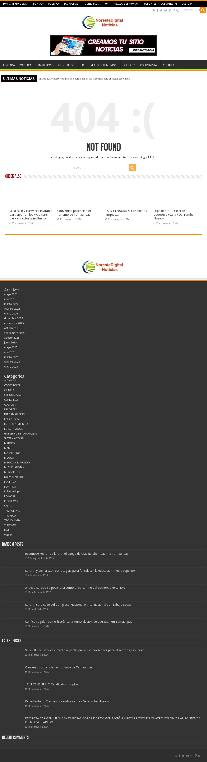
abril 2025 (10, 352)
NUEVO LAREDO (13, 477)
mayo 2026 (10, 294)
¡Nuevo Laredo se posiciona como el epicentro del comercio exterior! (75, 588)
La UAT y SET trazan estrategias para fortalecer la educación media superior (80, 571)
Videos (8, 534)
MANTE (8, 448)
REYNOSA (9, 496)
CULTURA (187, 3)
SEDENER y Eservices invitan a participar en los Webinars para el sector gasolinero (84, 78)
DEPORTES (150, 3)
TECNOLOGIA (12, 520)
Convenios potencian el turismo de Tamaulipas (74, 213)
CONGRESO (11, 399)
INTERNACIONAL (14, 438)
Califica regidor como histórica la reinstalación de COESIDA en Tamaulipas (78, 622)
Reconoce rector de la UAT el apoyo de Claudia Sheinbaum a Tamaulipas (76, 554)
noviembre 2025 (14, 323)
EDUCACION (11, 419)
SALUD (8, 506)
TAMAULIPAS (71, 3)
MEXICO (9, 457)
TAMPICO (10, 515)
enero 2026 (11, 313)
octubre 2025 (12, 328)
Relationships (12, 491)
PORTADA (38, 3)
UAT (107, 3)
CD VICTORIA (12, 385)
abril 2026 (10, 299)
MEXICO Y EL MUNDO (126, 3)
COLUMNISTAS (169, 3)
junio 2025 (10, 342)
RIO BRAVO (11, 501)
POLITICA (53, 3)
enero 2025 (11, 366)
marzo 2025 (11, 357)
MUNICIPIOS (91, 3)
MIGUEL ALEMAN (14, 467)
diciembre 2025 (13, 318)
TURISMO (10, 525)
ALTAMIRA (10, 380)
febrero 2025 (12, 361)
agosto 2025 (11, 337)
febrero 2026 (12, 308)
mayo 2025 (10, 347)
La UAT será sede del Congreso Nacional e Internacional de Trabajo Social (78, 605)
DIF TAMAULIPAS (14, 414)
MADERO (9, 443)
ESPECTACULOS (13, 428)
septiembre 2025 (14, 332)
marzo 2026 (11, 303)
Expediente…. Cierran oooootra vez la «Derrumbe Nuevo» (173, 214)
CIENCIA (9, 390)
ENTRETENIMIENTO (16, 423)
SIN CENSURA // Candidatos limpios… (53, 684)
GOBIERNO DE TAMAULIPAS (21, 433)
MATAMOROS (12, 452)
